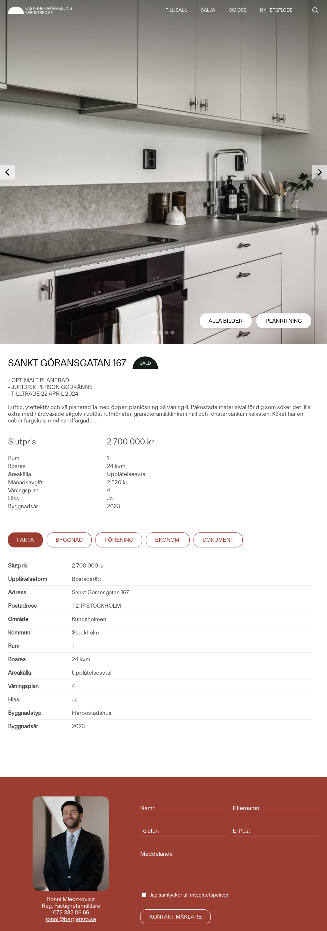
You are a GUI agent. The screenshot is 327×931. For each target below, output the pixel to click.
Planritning (284, 321)
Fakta (25, 540)
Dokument (217, 540)
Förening (119, 540)
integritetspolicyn (210, 895)
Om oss (238, 10)
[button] (154, 332)
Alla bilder (226, 321)
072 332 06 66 (71, 912)
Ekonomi (168, 540)
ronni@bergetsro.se (71, 919)
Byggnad (69, 540)
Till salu (176, 10)
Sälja (208, 10)
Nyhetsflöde (276, 10)
